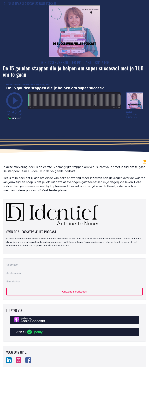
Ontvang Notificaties (74, 292)
